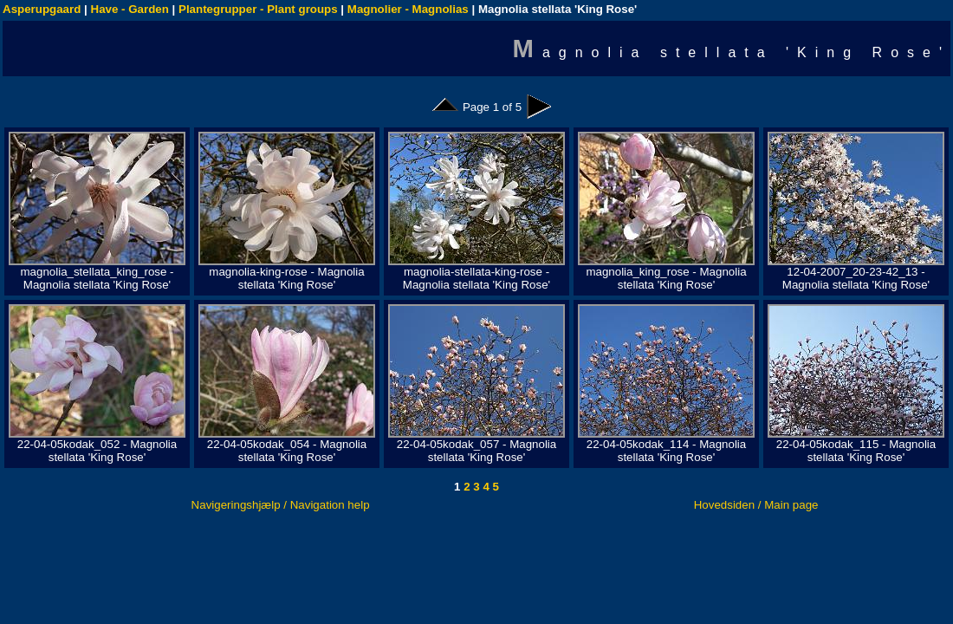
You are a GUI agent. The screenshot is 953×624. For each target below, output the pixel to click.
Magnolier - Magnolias (408, 9)
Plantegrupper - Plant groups (258, 9)
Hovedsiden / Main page (756, 504)
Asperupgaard (42, 9)
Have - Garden (130, 9)
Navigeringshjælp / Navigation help (280, 504)
